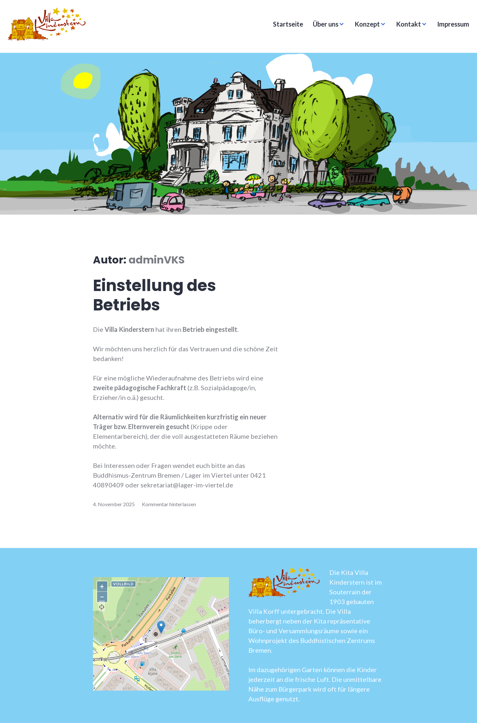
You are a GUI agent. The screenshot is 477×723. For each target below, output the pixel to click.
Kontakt (406, 26)
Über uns (323, 26)
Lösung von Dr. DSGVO (211, 687)
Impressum (451, 26)
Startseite (286, 26)
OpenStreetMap (166, 687)
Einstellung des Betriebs (154, 295)
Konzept (365, 26)
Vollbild (123, 583)
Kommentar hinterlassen (169, 504)
